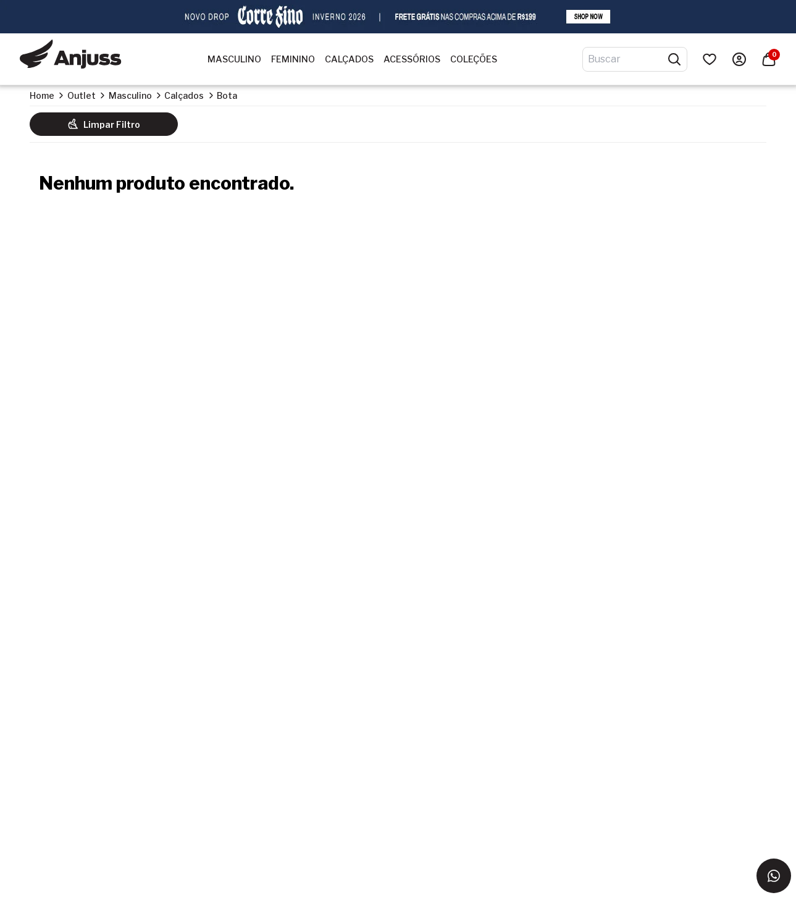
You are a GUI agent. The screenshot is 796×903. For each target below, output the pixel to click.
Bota (227, 95)
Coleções (473, 59)
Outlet (81, 95)
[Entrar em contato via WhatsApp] (773, 876)
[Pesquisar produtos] (674, 59)
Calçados (349, 59)
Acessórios (411, 59)
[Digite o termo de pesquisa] (627, 59)
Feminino (293, 59)
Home (42, 95)
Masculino (234, 59)
